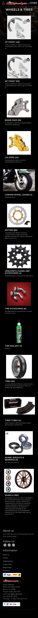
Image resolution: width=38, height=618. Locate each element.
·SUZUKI (9, 514)
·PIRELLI (26, 386)
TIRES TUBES (11, 420)
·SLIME (30, 311)
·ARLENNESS (9, 123)
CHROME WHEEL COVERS (17, 195)
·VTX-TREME (28, 46)
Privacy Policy (7, 564)
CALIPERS (10, 157)
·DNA (6, 501)
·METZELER (10, 386)
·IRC (31, 384)
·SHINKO (7, 387)
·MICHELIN (19, 386)
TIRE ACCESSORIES (14, 309)
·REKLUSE (28, 276)
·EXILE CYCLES (19, 160)
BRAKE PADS (11, 120)
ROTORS (9, 230)
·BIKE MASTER (9, 423)
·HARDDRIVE (9, 503)
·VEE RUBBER (16, 387)
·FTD (11, 501)
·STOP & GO (10, 313)
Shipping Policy (8, 561)
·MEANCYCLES (21, 45)
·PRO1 (16, 462)
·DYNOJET (20, 276)
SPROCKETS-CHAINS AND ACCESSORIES (17, 272)
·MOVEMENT (22, 507)
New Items (6, 570)
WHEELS (9, 495)
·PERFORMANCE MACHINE (13, 508)
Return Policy (7, 567)
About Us (6, 554)
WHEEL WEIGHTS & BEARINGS (14, 458)
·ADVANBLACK (9, 498)
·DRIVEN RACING (10, 276)
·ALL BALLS (8, 462)
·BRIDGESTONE (16, 384)
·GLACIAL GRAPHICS (21, 501)
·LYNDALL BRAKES (25, 236)
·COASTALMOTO (10, 234)
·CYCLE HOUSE (24, 499)
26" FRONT (10, 81)
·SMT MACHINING (17, 512)
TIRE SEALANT (12, 346)
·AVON (7, 384)
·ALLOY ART (19, 498)
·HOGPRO (18, 503)
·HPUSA (26, 503)
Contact (5, 558)
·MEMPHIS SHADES (11, 507)
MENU (3, 4)
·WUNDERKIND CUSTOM (12, 162)
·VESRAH (15, 124)
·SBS (6, 238)
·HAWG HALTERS (10, 45)
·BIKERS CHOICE (20, 233)
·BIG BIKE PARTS (10, 311)
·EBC (16, 123)
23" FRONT (10, 42)
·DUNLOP (25, 384)
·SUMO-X (20, 46)
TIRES (8, 381)
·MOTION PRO (21, 311)
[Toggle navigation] (3, 3)
